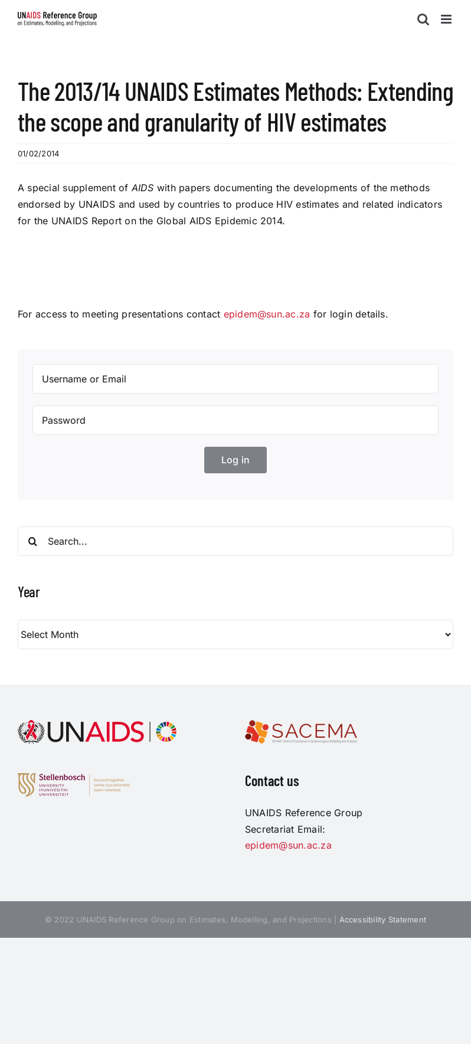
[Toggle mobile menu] (447, 19)
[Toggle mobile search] (423, 19)
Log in (235, 460)
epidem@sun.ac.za (267, 314)
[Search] (32, 541)
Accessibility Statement (383, 919)
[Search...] (235, 541)
